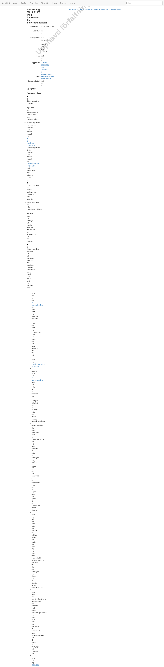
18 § (46, 305)
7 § (46, 164)
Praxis (55, 3)
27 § (46, 424)
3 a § (47, 112)
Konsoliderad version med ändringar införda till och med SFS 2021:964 (74, 617)
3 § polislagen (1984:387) (100, 48)
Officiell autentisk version (58, 530)
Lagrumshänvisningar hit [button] (123, 65)
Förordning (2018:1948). (53, 310)
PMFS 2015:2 (119, 456)
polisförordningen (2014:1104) (97, 51)
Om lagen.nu (80, 666)
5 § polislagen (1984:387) (92, 364)
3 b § (47, 118)
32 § (46, 490)
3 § (46, 65)
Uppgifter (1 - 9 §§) (7, 9)
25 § (46, 385)
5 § (116, 68)
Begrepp (63, 3)
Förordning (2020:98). (73, 114)
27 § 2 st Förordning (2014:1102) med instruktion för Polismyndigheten (136, 70)
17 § (46, 278)
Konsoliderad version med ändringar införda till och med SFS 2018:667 (74, 547)
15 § (46, 256)
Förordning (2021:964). (67, 160)
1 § (46, 43)
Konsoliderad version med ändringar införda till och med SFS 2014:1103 (74, 520)
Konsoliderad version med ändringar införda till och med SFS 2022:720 (74, 647)
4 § (46, 128)
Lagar (15, 3)
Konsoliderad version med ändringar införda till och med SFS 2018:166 (74, 532)
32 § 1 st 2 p (119, 339)
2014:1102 (78, 453)
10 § (46, 200)
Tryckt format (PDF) (56, 517)
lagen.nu (6, 3)
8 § (46, 174)
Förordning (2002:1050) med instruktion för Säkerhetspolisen (80, 27)
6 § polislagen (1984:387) (59, 200)
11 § (46, 218)
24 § (46, 364)
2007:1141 (62, 308)
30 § (46, 466)
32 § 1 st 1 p (119, 324)
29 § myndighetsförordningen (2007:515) (88, 503)
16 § (46, 270)
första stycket (70, 293)
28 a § (47, 443)
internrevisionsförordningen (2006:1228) (59, 440)
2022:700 (64, 103)
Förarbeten (33, 3)
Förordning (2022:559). (72, 120)
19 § (46, 318)
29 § (119, 68)
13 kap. (64, 78)
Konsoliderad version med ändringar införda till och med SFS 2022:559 (74, 632)
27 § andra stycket (57, 453)
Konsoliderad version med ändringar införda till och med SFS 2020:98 (73, 588)
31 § (46, 478)
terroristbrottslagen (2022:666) (67, 76)
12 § (46, 235)
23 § (46, 352)
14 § (46, 253)
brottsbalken (71, 71)
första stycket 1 (95, 106)
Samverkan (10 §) (7, 12)
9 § (46, 184)
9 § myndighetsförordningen (79, 324)
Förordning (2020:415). (79, 298)
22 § (46, 346)
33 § (46, 503)
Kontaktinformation (108, 666)
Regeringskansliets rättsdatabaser (71, 29)
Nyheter (72, 3)
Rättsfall (23, 3)
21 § (46, 337)
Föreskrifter (45, 3)
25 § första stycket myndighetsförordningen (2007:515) (73, 387)
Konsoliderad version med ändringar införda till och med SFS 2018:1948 (74, 574)
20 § (46, 321)
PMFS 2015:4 (119, 469)
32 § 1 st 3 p (119, 427)
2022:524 (98, 118)
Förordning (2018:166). (53, 180)
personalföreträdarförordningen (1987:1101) (86, 438)
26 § (46, 405)
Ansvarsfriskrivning (93, 666)
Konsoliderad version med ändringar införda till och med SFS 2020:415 (74, 603)
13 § (46, 241)
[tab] (138, 65)
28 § (46, 438)
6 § (46, 156)
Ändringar (4, 14)
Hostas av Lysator (122, 666)
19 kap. (64, 71)
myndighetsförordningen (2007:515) (79, 490)
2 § (46, 56)
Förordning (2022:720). (102, 109)
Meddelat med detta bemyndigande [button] (127, 453)
